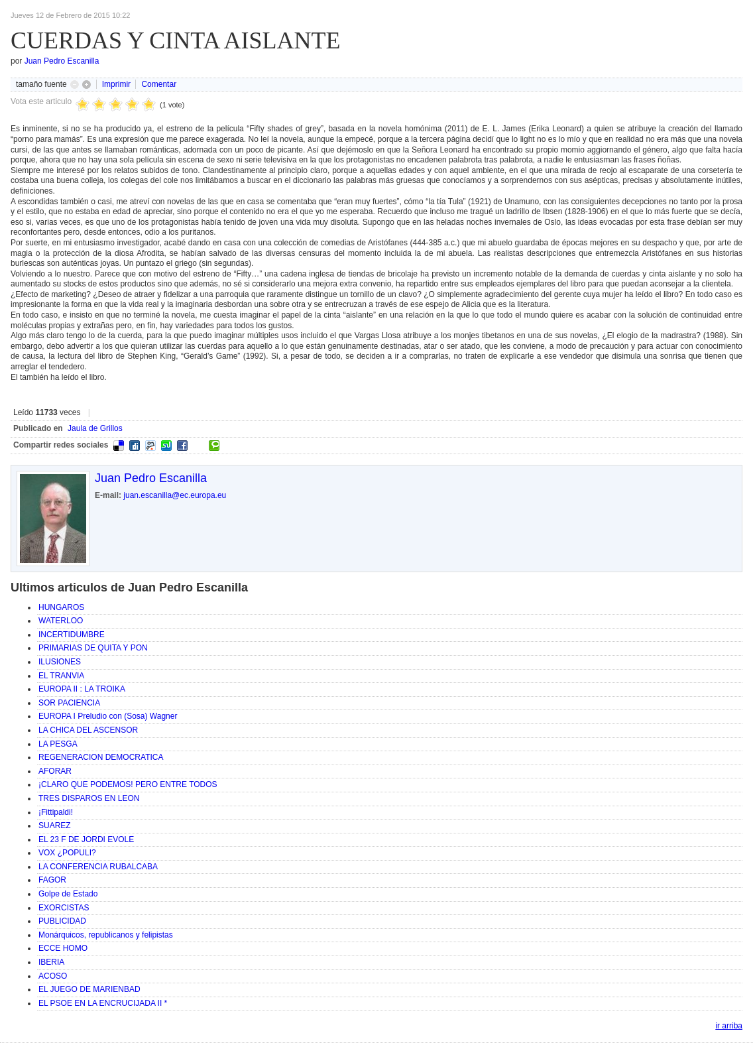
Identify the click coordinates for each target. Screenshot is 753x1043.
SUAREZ (54, 825)
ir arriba (728, 1025)
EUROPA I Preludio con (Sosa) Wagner (107, 716)
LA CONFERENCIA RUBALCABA (98, 866)
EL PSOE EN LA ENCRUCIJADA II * (102, 1003)
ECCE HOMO (62, 948)
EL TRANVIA (61, 675)
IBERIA (51, 962)
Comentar (158, 84)
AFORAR (55, 771)
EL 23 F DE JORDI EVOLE (86, 839)
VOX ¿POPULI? (67, 852)
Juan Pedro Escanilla (62, 61)
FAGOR (52, 880)
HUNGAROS (61, 607)
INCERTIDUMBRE (71, 634)
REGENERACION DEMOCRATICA (100, 757)
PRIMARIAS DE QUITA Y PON (93, 647)
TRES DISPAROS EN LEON (88, 798)
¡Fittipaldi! (55, 812)
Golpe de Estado (67, 893)
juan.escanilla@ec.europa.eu (174, 495)
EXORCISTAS (63, 907)
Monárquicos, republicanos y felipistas (105, 935)
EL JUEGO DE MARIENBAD (89, 989)
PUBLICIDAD (62, 921)
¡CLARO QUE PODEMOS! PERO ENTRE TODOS (127, 784)
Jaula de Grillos (95, 428)
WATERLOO (60, 620)
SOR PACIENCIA (69, 702)
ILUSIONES (59, 661)
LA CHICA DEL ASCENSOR (88, 730)
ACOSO (52, 976)
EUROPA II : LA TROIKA (81, 689)
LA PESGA (58, 744)
